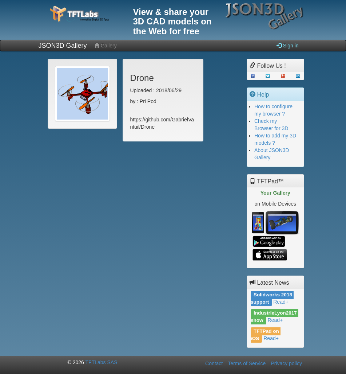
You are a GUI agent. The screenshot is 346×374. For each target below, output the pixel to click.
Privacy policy (286, 363)
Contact (214, 363)
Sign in (288, 45)
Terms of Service (247, 363)
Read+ (281, 302)
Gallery (105, 45)
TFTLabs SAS (101, 362)
